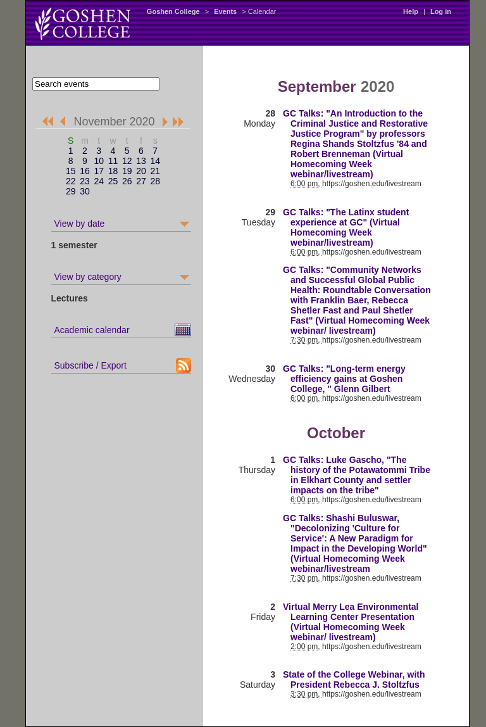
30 (85, 191)
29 (71, 191)
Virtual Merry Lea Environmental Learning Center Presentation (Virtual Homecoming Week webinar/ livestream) (350, 622)
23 (85, 181)
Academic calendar (92, 330)
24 (99, 181)
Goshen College (173, 11)
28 (155, 181)
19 (127, 171)
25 (113, 181)
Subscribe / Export (90, 365)
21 (155, 171)
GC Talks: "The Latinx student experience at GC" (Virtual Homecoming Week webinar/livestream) (346, 227)
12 (127, 161)
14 (155, 161)
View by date (79, 223)
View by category (88, 277)
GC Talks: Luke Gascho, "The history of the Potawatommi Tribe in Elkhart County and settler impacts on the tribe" (356, 475)
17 (99, 171)
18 (113, 171)
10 (99, 161)
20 (141, 171)
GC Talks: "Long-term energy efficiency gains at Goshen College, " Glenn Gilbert (344, 379)
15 (71, 171)
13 (141, 161)
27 (141, 181)
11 (113, 161)
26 (127, 181)
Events (225, 11)
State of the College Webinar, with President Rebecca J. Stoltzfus (354, 679)
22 (71, 181)
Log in (440, 11)
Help (410, 11)
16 (85, 171)
